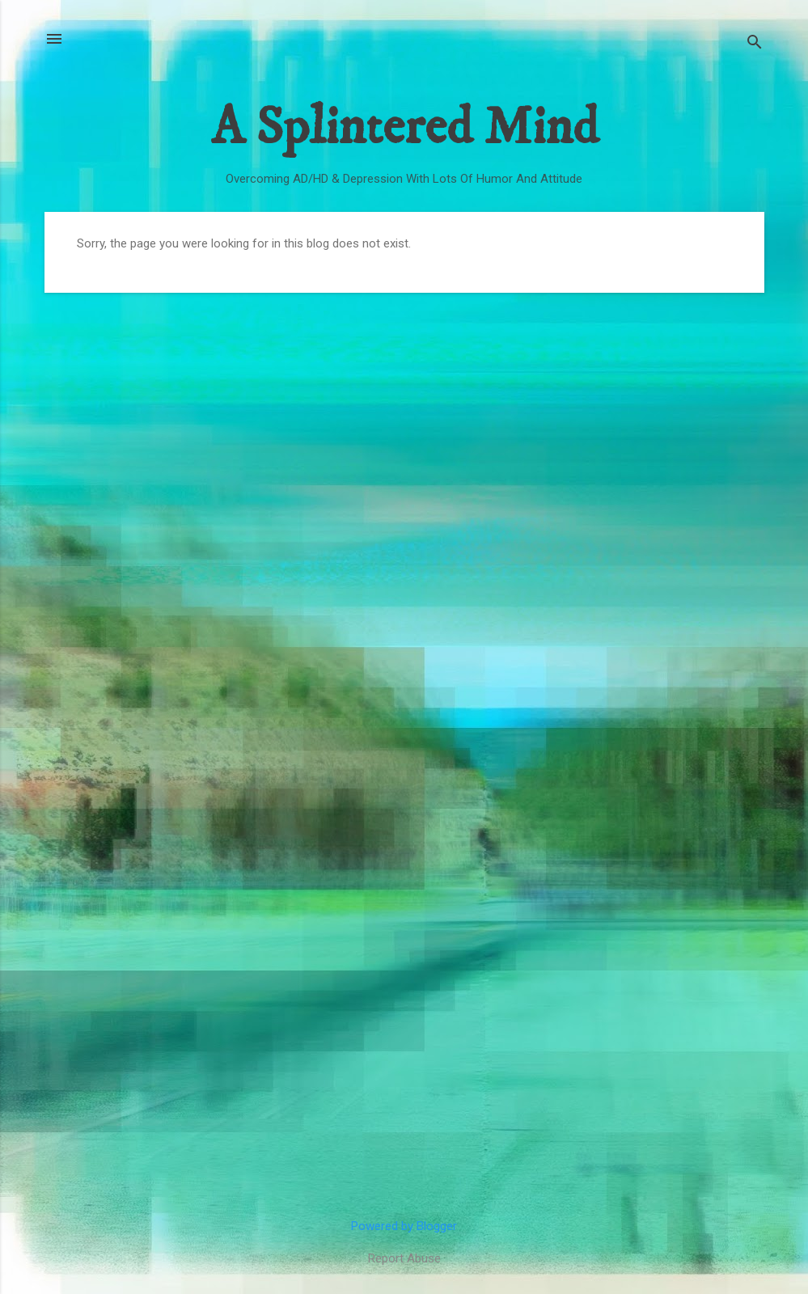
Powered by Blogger (404, 1226)
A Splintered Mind (404, 128)
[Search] (754, 44)
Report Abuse (404, 1258)
